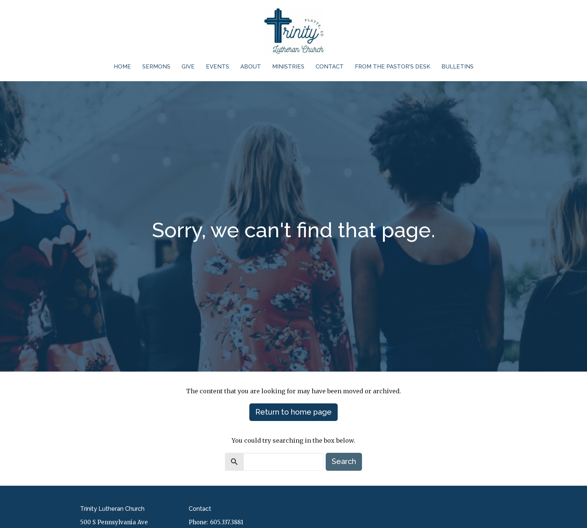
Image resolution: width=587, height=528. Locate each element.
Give (188, 66)
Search (344, 461)
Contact (330, 66)
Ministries (288, 66)
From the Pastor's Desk (392, 66)
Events (217, 66)
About (250, 66)
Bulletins (457, 66)
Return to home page (293, 412)
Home (122, 66)
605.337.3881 (226, 522)
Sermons (156, 66)
